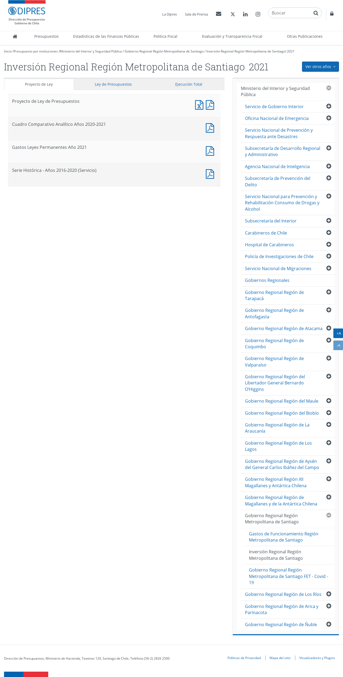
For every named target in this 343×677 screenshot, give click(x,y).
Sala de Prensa (196, 14)
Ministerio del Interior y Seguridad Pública (91, 51)
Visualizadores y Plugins (317, 658)
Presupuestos (46, 36)
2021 (290, 51)
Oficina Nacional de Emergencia (277, 118)
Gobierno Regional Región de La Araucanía (277, 428)
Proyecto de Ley (39, 84)
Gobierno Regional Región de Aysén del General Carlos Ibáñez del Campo (282, 464)
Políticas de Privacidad (244, 658)
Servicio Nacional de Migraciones (278, 268)
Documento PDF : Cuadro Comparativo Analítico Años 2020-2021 (211, 127)
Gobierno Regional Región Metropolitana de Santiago (164, 51)
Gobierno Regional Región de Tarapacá (274, 295)
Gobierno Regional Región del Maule (281, 401)
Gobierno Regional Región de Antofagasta (274, 313)
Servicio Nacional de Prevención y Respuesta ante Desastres (279, 133)
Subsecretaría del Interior (271, 221)
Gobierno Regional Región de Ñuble (281, 624)
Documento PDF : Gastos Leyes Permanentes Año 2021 (211, 150)
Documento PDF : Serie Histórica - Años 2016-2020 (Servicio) (211, 173)
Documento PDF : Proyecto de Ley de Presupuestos (211, 104)
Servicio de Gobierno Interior (274, 106)
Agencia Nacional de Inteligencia (277, 166)
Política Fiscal (165, 36)
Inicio (8, 51)
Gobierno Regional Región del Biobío (282, 413)
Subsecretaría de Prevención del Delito (277, 181)
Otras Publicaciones (305, 36)
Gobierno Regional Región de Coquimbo (274, 344)
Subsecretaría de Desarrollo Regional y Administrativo (282, 151)
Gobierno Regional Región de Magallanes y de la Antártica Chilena (281, 500)
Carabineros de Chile (266, 233)
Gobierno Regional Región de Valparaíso (274, 361)
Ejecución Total (188, 84)
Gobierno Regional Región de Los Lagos (278, 446)
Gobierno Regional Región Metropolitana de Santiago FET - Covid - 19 (288, 576)
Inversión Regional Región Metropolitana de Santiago (245, 51)
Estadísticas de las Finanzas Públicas (106, 36)
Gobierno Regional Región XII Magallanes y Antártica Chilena (276, 482)
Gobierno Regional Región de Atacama (284, 328)
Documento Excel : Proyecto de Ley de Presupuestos (200, 104)
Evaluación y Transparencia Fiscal (232, 36)
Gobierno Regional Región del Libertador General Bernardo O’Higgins (275, 383)
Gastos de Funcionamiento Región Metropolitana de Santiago (283, 537)
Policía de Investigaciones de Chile (279, 256)
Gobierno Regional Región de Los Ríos (283, 594)
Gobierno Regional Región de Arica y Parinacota (281, 609)
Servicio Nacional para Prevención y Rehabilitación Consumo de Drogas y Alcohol (282, 203)
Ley (113, 84)
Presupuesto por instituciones (36, 51)
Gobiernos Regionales (267, 280)
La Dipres (169, 14)
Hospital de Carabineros (269, 245)
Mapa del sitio (280, 658)
